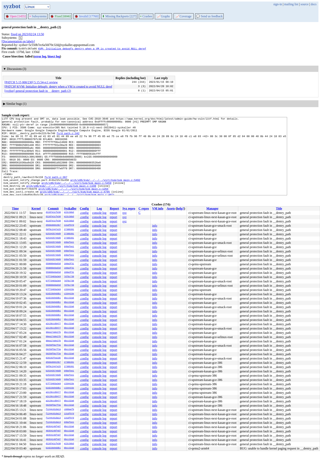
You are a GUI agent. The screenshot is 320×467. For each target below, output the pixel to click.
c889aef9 (69, 409)
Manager (212, 208)
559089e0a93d (53, 264)
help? (180, 208)
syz (124, 212)
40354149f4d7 (53, 426)
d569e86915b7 (53, 225)
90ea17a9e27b (53, 332)
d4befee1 (69, 242)
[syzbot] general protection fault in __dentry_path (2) (37, 91)
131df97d (69, 225)
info (154, 225)
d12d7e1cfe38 (53, 212)
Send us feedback (209, 16)
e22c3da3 (69, 212)
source (305, 4)
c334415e (69, 289)
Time (15, 208)
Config (84, 208)
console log (99, 212)
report (113, 212)
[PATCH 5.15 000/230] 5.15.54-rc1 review (31, 82)
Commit (53, 208)
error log (40, 56)
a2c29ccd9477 (53, 323)
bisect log (54, 56)
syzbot (12, 6)
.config (84, 212)
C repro (143, 208)
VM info (157, 208)
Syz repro (128, 208)
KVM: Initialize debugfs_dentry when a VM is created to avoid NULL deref (92, 48)
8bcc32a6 (69, 298)
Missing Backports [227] (119, 16)
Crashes (146, 16)
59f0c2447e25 (53, 229)
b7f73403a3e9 (53, 276)
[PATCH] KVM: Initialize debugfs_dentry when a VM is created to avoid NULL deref (58, 86)
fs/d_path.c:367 (55, 189)
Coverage (183, 16)
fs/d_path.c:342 (68, 136)
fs (20, 37)
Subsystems (38, 16)
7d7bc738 (69, 276)
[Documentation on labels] (18, 41)
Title (279, 208)
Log (99, 208)
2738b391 (69, 229)
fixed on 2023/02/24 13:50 (27, 34)
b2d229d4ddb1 (53, 294)
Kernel (36, 208)
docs (313, 4)
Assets (171, 208)
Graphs (163, 16)
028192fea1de (53, 358)
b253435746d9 (53, 234)
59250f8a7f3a (53, 345)
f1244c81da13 (53, 409)
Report (114, 208)
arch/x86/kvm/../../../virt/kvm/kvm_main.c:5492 (105, 193)
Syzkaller (70, 208)
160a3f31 (69, 264)
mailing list (291, 4)
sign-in (277, 4)
